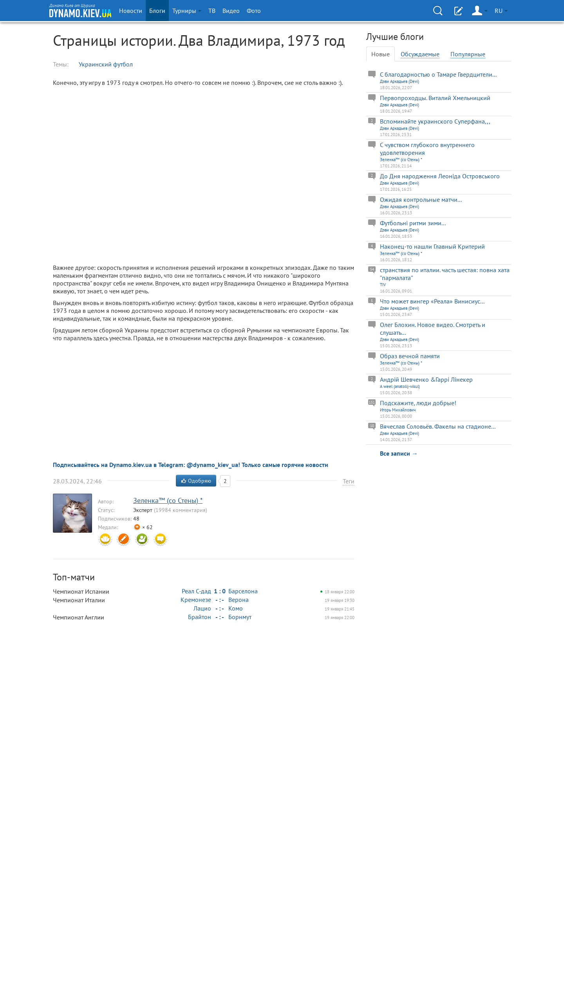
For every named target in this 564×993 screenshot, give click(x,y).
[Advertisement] (125, 402)
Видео (231, 10)
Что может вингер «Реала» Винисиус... (432, 301)
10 (372, 426)
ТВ (211, 10)
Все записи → (399, 453)
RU (501, 10)
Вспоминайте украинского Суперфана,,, (435, 121)
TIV (383, 284)
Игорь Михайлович (398, 410)
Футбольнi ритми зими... (413, 223)
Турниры (186, 10)
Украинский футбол (106, 64)
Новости (130, 10)
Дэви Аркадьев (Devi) (399, 81)
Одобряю (196, 480)
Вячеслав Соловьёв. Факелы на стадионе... (437, 426)
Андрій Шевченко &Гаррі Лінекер (426, 379)
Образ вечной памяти (410, 356)
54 (372, 269)
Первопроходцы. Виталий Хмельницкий (435, 98)
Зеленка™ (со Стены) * (401, 159)
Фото (254, 10)
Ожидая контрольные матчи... (421, 199)
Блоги (157, 10)
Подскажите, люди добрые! (418, 403)
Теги (348, 481)
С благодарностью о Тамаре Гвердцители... (438, 74)
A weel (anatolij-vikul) (400, 386)
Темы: (61, 64)
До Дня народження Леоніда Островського (440, 176)
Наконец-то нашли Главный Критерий (432, 246)
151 (372, 402)
